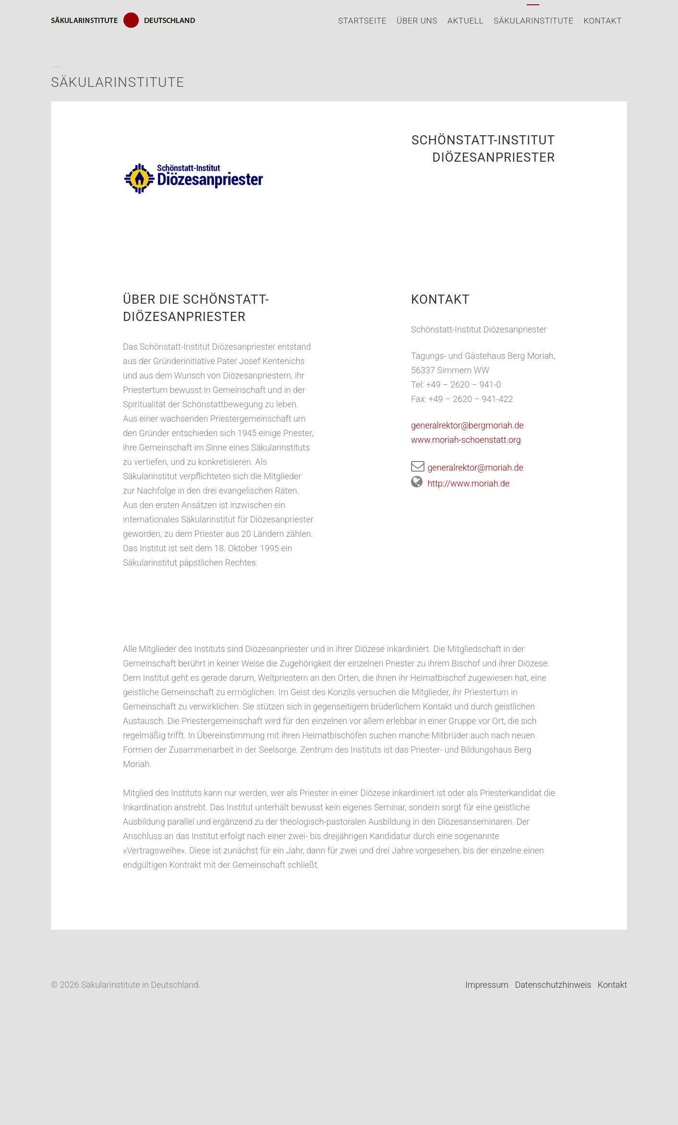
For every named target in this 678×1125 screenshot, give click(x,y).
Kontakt (602, 20)
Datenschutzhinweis (553, 985)
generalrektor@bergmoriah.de (467, 425)
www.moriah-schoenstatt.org (466, 440)
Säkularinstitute (533, 20)
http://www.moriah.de (460, 483)
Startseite (362, 20)
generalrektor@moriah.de (467, 467)
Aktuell (466, 20)
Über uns (417, 20)
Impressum (486, 985)
